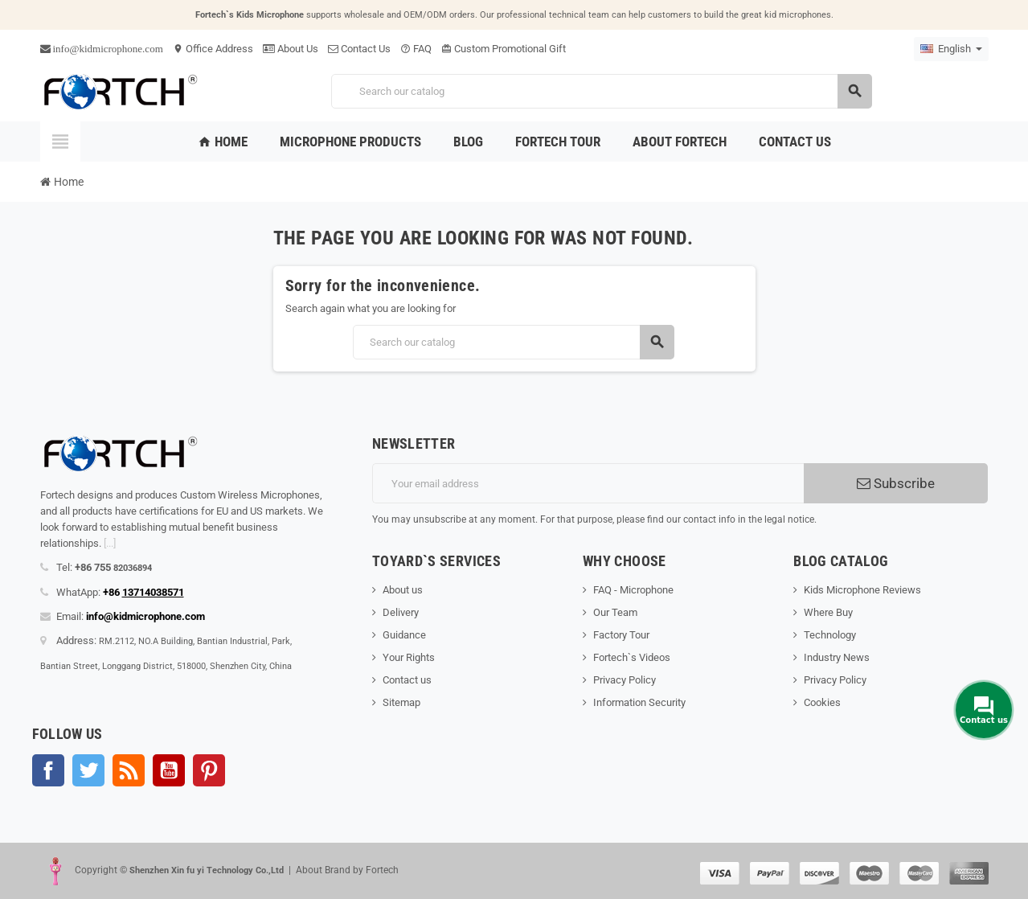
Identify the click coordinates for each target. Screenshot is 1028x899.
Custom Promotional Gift (503, 49)
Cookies (822, 702)
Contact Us (359, 49)
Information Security (639, 702)
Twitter (88, 770)
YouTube (169, 770)
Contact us (407, 680)
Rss (129, 770)
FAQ (416, 49)
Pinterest (209, 770)
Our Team (615, 612)
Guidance (404, 635)
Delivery (401, 612)
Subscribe (896, 483)
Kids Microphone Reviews (862, 590)
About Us (290, 49)
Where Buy (828, 612)
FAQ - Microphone (633, 590)
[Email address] (588, 483)
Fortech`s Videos (631, 657)
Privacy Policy (624, 680)
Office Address (213, 49)
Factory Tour (621, 635)
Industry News (837, 657)
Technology (830, 635)
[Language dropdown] (951, 49)
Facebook (48, 770)
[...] (110, 543)
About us (403, 590)
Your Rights (409, 657)
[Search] (601, 91)
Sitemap (401, 702)
